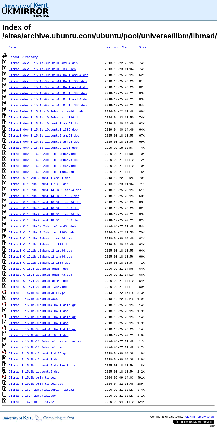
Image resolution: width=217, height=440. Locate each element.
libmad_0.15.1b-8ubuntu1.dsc (33, 299)
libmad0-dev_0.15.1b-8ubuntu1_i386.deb (42, 69)
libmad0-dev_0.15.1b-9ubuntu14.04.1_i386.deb (48, 81)
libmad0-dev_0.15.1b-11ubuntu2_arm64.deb (44, 141)
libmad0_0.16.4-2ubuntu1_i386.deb (38, 287)
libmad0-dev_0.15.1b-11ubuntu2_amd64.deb (44, 135)
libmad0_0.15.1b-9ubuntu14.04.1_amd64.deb (45, 190)
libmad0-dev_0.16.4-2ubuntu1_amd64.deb (42, 153)
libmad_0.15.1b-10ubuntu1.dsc (34, 359)
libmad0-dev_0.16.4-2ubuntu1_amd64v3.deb (44, 160)
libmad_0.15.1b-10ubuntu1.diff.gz (38, 353)
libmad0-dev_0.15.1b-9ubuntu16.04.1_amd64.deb (48, 87)
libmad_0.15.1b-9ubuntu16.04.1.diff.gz (42, 317)
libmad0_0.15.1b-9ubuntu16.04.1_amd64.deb (45, 202)
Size (142, 47)
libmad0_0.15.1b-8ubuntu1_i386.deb (38, 184)
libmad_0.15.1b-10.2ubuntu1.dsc (36, 347)
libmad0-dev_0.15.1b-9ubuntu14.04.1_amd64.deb (48, 75)
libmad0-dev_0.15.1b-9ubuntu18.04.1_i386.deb (48, 105)
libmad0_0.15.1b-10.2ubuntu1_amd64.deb (42, 226)
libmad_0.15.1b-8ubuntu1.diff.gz (37, 293)
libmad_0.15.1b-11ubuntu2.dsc (34, 371)
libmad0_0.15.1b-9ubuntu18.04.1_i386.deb (44, 220)
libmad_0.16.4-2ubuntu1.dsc (32, 395)
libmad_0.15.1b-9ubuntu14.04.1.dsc (38, 311)
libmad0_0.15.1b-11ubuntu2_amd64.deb (40, 250)
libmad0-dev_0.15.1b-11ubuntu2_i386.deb (43, 147)
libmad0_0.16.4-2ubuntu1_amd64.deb (38, 268)
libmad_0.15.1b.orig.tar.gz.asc (36, 383)
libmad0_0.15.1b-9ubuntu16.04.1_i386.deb (44, 208)
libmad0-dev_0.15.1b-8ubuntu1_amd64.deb (43, 63)
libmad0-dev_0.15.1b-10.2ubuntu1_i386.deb (45, 117)
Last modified (116, 47)
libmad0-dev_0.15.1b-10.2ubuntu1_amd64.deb (46, 111)
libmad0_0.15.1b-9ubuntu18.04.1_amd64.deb (45, 214)
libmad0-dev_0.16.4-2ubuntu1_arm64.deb (42, 166)
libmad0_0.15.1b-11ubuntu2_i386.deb (39, 262)
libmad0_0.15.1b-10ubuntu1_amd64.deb (40, 238)
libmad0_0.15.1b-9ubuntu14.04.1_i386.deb (44, 196)
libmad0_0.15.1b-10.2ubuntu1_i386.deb (41, 232)
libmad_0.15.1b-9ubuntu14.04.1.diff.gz (42, 305)
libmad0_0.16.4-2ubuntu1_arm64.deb (38, 281)
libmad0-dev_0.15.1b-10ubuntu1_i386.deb (43, 129)
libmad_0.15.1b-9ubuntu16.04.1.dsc (38, 323)
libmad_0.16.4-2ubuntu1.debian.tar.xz (41, 389)
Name (12, 47)
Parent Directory (23, 57)
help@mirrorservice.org (199, 416)
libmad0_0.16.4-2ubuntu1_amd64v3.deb (40, 274)
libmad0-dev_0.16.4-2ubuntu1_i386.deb (41, 172)
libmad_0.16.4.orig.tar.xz (31, 402)
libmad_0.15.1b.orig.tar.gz (32, 377)
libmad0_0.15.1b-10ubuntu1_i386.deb (39, 244)
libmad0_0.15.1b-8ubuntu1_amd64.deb (39, 178)
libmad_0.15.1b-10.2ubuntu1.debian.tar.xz (45, 341)
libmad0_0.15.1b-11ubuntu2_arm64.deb (40, 256)
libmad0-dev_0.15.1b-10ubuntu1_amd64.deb (44, 123)
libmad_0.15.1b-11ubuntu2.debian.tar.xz (43, 365)
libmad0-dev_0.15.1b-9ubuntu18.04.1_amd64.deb (48, 99)
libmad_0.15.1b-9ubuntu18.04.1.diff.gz (42, 329)
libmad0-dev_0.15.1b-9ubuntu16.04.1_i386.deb (48, 93)
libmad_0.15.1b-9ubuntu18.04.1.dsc (38, 335)
